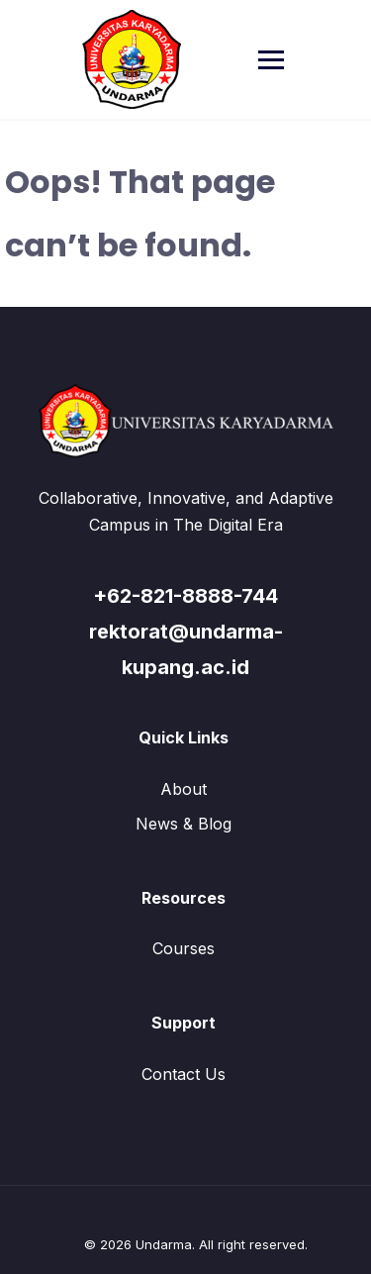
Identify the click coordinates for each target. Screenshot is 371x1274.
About (183, 789)
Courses (183, 948)
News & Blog (184, 823)
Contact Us (183, 1074)
